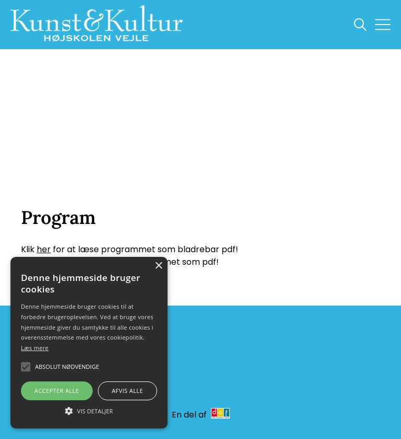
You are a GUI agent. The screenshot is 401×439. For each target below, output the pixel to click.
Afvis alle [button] (127, 391)
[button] (89, 410)
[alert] (89, 343)
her (44, 249)
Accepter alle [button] (57, 391)
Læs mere (35, 348)
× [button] (158, 266)
